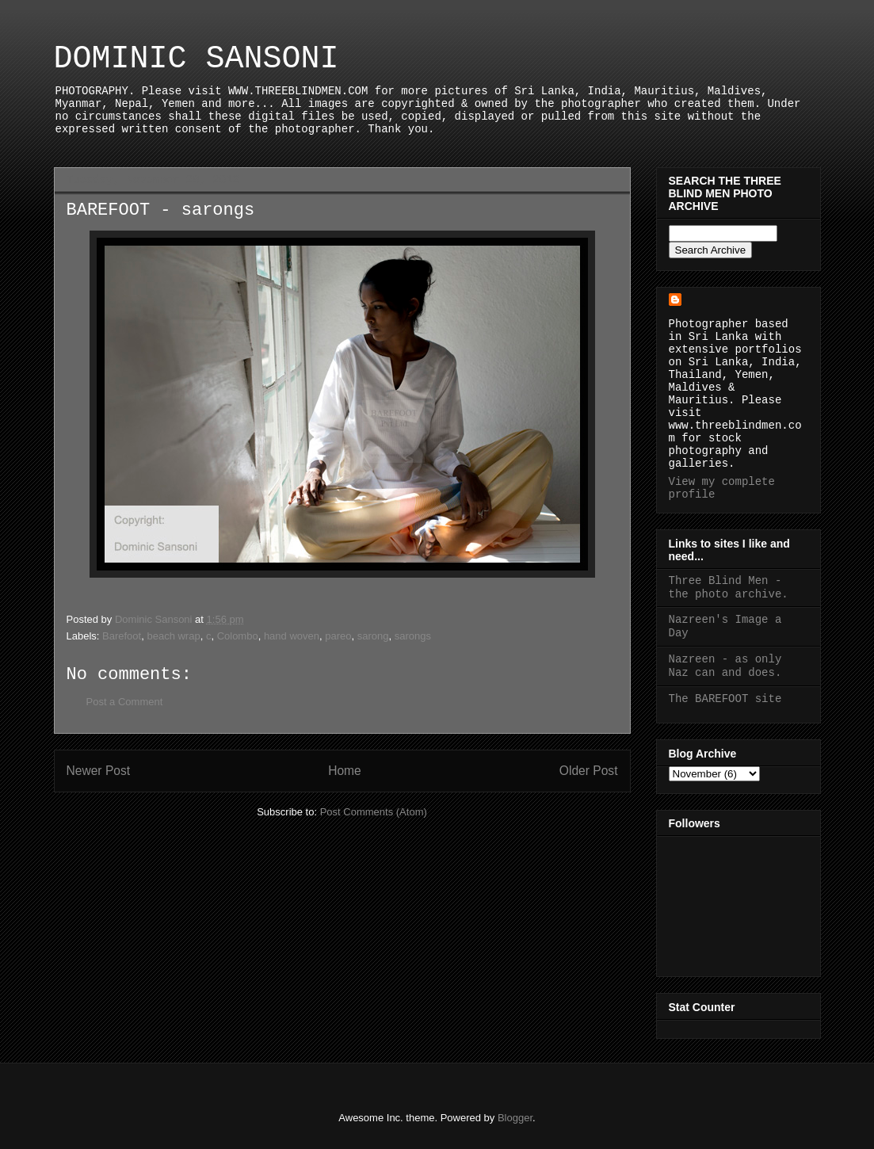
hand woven (291, 636)
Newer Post (99, 770)
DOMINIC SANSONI (196, 59)
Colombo (237, 636)
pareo (338, 636)
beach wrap (173, 636)
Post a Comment (124, 702)
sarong (373, 636)
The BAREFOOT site (725, 699)
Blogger (515, 1118)
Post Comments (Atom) (373, 812)
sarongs (413, 636)
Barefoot (121, 636)
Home (344, 770)
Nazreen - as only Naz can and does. (725, 666)
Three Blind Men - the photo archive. (728, 587)
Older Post (588, 770)
